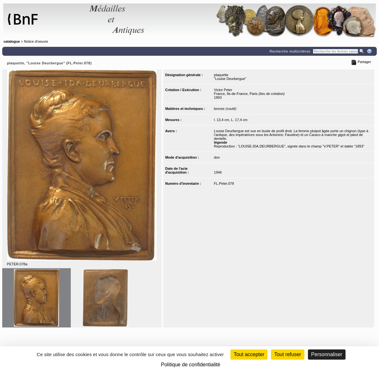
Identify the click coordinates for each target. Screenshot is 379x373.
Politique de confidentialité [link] (190, 364)
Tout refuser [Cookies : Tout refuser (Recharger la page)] (287, 354)
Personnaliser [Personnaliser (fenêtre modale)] (326, 354)
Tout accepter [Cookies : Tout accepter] (249, 354)
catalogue (12, 41)
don (217, 157)
